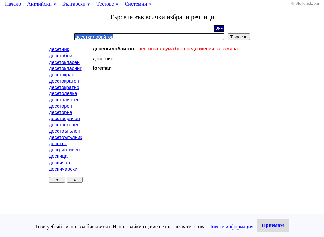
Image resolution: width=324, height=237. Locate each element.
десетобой (60, 55)
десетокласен (64, 62)
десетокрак (61, 74)
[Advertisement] (148, 130)
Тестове (107, 4)
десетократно (64, 87)
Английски (42, 4)
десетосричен (64, 118)
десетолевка (63, 93)
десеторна (60, 112)
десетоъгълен (64, 131)
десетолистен (64, 99)
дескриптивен (64, 149)
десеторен (60, 106)
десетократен (64, 81)
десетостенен (64, 124)
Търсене (239, 36)
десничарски (63, 168)
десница (58, 156)
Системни (138, 4)
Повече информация (231, 226)
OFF (219, 29)
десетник (59, 49)
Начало (13, 4)
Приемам (273, 225)
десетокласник (65, 68)
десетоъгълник (65, 137)
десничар (59, 162)
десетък (58, 143)
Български (76, 4)
